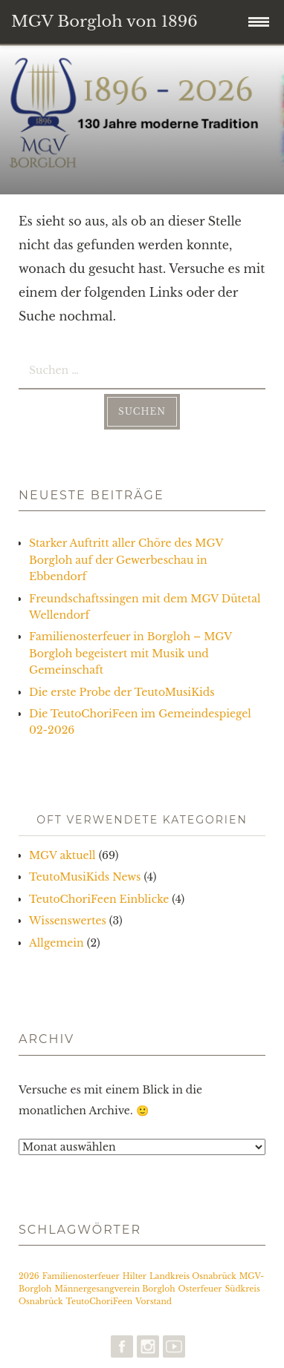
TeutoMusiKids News (85, 877)
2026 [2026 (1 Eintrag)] (29, 1276)
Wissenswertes (67, 920)
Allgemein (56, 943)
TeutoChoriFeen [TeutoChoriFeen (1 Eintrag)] (99, 1301)
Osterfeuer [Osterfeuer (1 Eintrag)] (200, 1289)
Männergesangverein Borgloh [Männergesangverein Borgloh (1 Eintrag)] (114, 1289)
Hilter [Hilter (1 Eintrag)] (134, 1276)
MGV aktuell (62, 855)
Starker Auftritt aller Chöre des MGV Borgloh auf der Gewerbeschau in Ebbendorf (126, 559)
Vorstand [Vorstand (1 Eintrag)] (153, 1301)
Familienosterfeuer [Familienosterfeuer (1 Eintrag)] (81, 1276)
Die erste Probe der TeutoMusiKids (122, 692)
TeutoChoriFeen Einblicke (99, 899)
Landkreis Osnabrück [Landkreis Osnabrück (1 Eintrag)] (192, 1276)
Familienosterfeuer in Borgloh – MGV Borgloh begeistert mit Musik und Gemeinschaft (130, 653)
